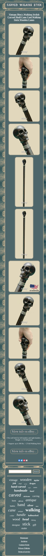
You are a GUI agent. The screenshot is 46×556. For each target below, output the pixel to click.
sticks (25, 484)
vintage (13, 480)
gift (34, 524)
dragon (33, 483)
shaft (20, 484)
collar (12, 516)
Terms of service (24, 552)
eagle (29, 487)
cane (12, 510)
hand (21, 505)
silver (30, 505)
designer (16, 525)
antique (31, 500)
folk (14, 483)
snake (24, 528)
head (25, 519)
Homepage (24, 538)
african (20, 501)
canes (35, 487)
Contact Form (24, 545)
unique (20, 511)
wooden (26, 479)
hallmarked (33, 515)
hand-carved (18, 486)
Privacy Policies (24, 548)
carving (35, 496)
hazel (32, 491)
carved (15, 495)
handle (21, 515)
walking (33, 509)
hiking (33, 520)
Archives (24, 541)
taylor (36, 480)
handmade (20, 490)
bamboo (12, 506)
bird (37, 506)
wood (16, 519)
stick (26, 524)
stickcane (26, 496)
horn (14, 500)
